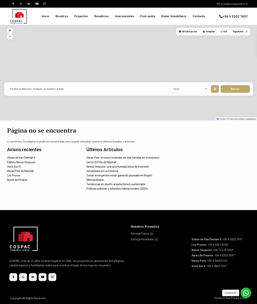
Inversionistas (124, 16)
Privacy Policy (239, 298)
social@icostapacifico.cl (234, 3)
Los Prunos (13, 175)
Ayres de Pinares (17, 179)
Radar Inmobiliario (173, 16)
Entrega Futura (140, 233)
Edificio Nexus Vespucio (21, 162)
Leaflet (221, 119)
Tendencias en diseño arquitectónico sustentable (116, 184)
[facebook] (13, 4)
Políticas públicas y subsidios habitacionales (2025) (117, 188)
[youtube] (37, 4)
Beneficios (101, 16)
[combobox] (189, 89)
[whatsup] (21, 4)
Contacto (199, 16)
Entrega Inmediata (142, 239)
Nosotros (61, 16)
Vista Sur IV (14, 166)
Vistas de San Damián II (21, 157)
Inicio (45, 16)
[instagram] (44, 4)
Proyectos (81, 16)
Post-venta (147, 16)
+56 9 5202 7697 (235, 16)
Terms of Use (222, 298)
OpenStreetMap (237, 119)
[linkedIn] (29, 4)
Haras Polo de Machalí (20, 171)
